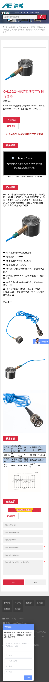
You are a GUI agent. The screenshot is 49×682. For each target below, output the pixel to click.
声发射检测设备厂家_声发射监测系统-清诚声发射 (26, 27)
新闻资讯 (40, 603)
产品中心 (7, 30)
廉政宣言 (7, 609)
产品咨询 (12, 120)
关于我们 (18, 609)
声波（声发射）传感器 (22, 30)
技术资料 (29, 603)
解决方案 (7, 603)
